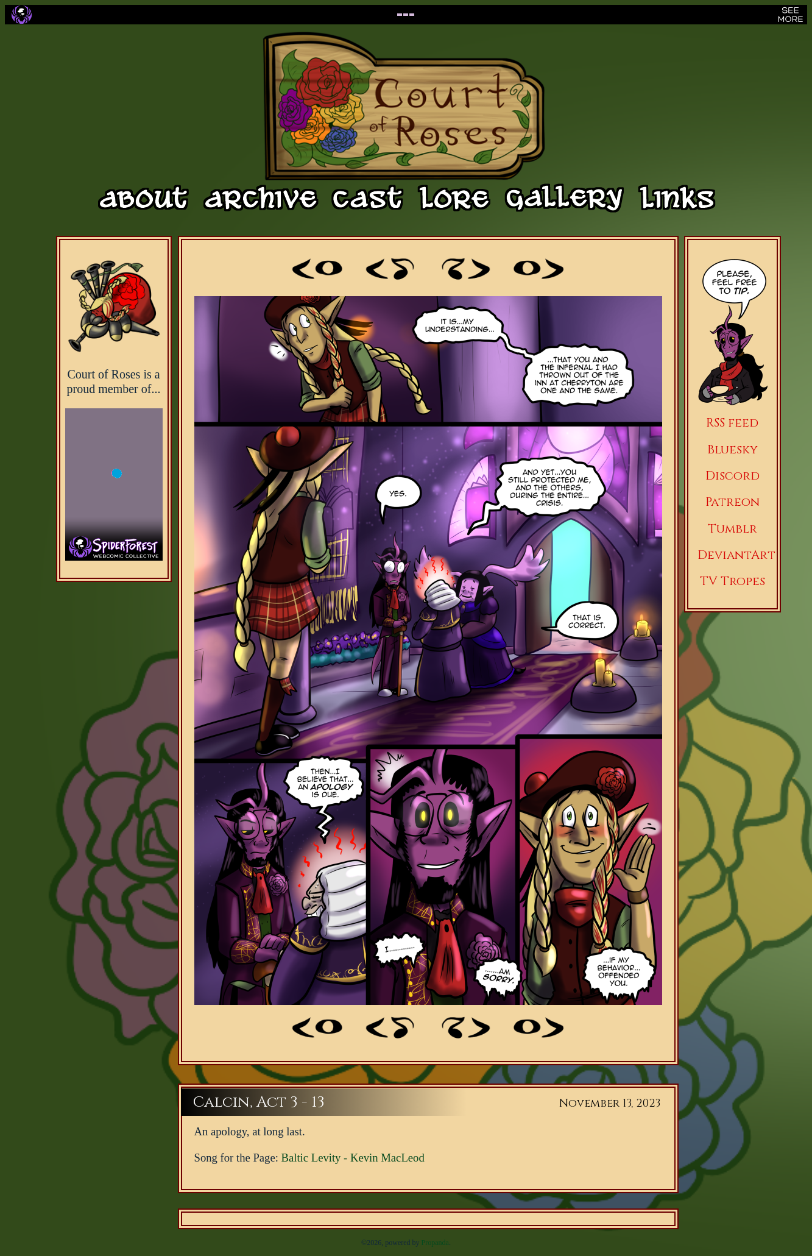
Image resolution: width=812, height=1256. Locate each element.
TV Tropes (732, 581)
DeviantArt (736, 555)
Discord (732, 475)
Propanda (435, 1242)
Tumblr (732, 528)
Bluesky (732, 449)
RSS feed (732, 422)
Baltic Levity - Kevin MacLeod (353, 1157)
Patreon (732, 502)
